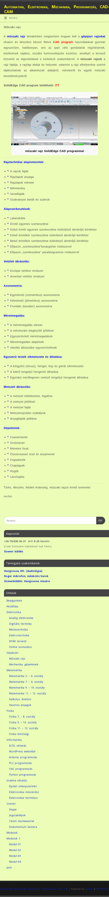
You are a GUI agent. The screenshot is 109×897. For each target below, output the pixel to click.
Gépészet (12, 652)
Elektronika (14, 612)
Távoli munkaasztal (21, 821)
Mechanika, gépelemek (23, 664)
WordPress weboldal (22, 751)
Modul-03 (15, 856)
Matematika (14, 670)
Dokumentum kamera (23, 827)
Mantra (89, 889)
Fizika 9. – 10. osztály (23, 722)
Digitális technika (20, 623)
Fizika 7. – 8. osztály (22, 716)
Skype (13, 809)
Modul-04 (15, 861)
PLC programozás (20, 763)
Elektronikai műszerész (24, 792)
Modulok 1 (13, 838)
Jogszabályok (17, 815)
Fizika (10, 710)
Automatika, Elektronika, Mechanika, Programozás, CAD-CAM (56, 9)
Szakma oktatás (17, 780)
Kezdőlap (12, 606)
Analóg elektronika (21, 618)
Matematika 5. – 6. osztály (26, 676)
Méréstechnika (18, 629)
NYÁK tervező (17, 641)
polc (9, 867)
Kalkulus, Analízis (20, 699)
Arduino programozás (23, 757)
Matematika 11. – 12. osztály (27, 693)
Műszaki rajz (17, 658)
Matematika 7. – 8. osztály (26, 681)
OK (99, 520)
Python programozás (22, 774)
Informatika (14, 739)
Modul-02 (15, 850)
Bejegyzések (14, 600)
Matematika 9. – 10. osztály (27, 687)
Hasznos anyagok (20, 705)
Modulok (12, 832)
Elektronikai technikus (23, 797)
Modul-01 (15, 844)
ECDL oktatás (17, 745)
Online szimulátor (20, 647)
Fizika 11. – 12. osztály (23, 728)
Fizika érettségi (19, 734)
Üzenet (11, 803)
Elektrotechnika (19, 635)
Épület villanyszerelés (23, 786)
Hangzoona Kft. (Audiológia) (23, 571)
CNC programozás (20, 768)
